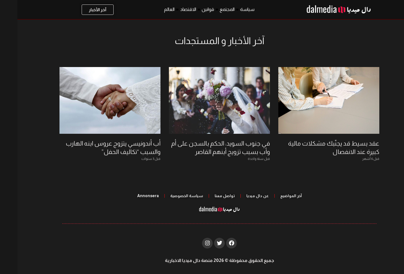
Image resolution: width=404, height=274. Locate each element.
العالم (152, 9)
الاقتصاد (171, 9)
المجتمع (209, 9)
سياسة (230, 9)
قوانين (190, 9)
